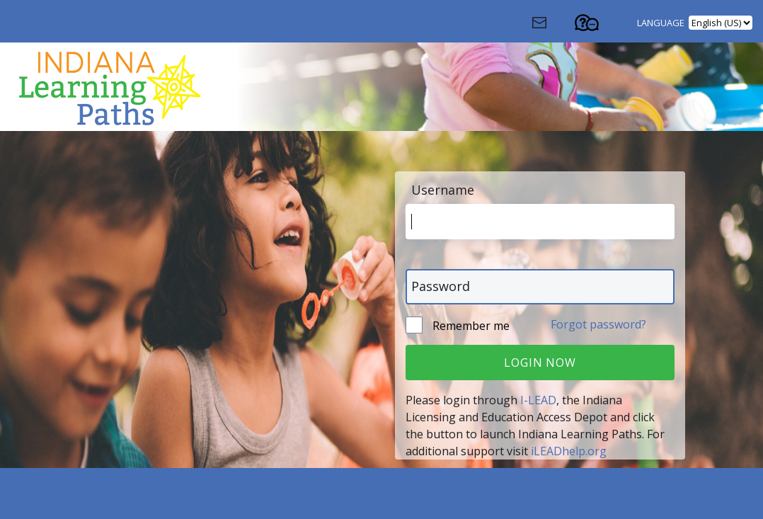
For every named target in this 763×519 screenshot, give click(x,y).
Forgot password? (598, 324)
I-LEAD (538, 400)
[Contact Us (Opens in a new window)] (552, 26)
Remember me (470, 325)
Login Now (539, 362)
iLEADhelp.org (569, 451)
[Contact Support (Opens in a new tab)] (599, 26)
